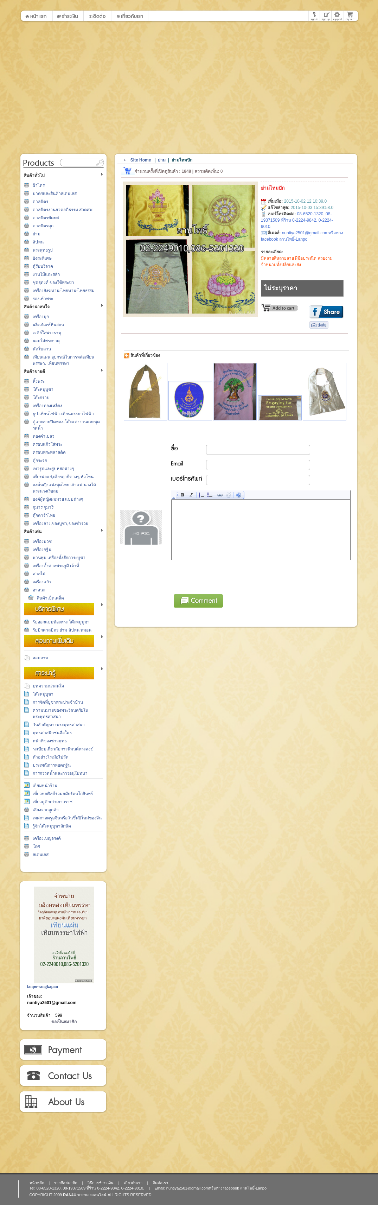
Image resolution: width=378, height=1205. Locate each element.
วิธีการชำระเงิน (62, 1050)
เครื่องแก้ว (42, 581)
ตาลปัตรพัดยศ (46, 217)
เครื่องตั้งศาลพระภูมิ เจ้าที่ (56, 565)
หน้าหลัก (37, 1183)
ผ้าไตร (39, 185)
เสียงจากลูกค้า (46, 809)
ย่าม (36, 234)
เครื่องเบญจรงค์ (47, 838)
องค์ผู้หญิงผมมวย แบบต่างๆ (58, 499)
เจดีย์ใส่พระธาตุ (47, 332)
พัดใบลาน (42, 349)
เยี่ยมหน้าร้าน (45, 785)
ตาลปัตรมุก (43, 225)
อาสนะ (39, 590)
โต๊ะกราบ (41, 397)
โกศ (36, 846)
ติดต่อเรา (62, 1076)
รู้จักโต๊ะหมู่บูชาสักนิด (52, 826)
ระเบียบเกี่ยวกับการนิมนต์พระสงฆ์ (63, 749)
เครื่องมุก (41, 316)
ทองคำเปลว (44, 436)
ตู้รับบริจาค (43, 266)
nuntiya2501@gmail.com (51, 1002)
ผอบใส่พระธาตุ (46, 340)
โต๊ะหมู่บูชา (43, 389)
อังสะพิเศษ (42, 258)
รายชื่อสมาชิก (65, 1183)
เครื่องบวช (42, 541)
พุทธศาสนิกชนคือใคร (52, 732)
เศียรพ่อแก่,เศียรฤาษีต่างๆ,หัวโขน (63, 476)
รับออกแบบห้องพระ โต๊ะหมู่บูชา (61, 622)
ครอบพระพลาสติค (49, 452)
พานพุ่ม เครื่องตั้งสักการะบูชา (59, 557)
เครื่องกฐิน (42, 549)
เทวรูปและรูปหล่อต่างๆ (53, 468)
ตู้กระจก (40, 460)
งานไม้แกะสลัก (46, 274)
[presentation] (225, 576)
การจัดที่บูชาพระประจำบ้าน (58, 702)
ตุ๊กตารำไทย (44, 515)
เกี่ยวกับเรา (62, 1102)
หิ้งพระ (39, 381)
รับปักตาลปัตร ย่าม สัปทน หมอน (62, 630)
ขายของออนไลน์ (92, 1195)
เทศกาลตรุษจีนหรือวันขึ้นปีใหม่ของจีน (67, 818)
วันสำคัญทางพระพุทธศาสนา (59, 724)
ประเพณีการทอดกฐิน (52, 765)
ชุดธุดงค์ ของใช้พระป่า (53, 282)
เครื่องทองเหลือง (47, 405)
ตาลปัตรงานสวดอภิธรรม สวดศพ (62, 209)
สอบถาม (40, 657)
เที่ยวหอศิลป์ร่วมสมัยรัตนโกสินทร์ (63, 793)
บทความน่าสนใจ (48, 686)
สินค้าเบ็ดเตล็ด (50, 598)
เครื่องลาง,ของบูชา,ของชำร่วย (60, 523)
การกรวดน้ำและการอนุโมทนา (60, 773)
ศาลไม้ (39, 573)
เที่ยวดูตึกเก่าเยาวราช (52, 801)
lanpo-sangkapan (42, 986)
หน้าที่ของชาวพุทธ (50, 740)
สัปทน (38, 242)
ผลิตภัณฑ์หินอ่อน (48, 324)
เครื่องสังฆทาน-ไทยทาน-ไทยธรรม (64, 290)
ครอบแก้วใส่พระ (47, 444)
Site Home (140, 160)
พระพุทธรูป (43, 250)
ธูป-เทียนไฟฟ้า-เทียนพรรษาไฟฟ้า (63, 413)
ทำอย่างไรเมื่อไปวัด (51, 757)
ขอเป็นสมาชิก (64, 1021)
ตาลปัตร (40, 201)
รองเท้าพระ (43, 298)
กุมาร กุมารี (43, 507)
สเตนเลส (41, 854)
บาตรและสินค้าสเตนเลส (55, 193)
